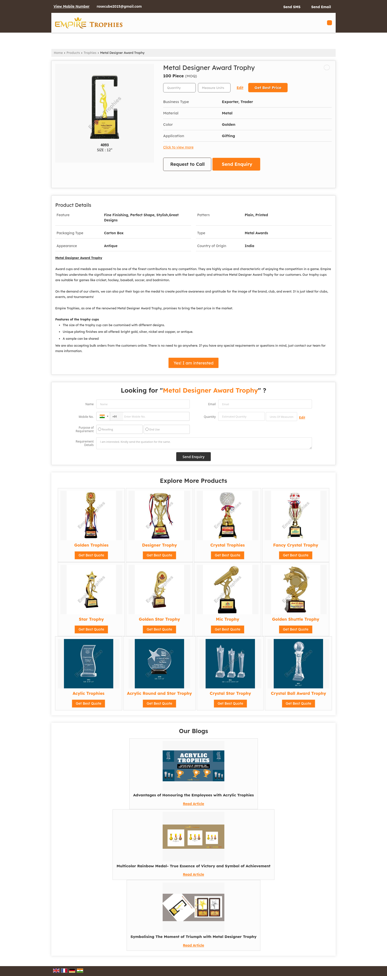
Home (58, 53)
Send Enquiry (237, 164)
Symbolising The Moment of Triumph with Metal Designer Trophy (194, 936)
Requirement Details (85, 443)
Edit (240, 87)
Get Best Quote (91, 555)
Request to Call (187, 164)
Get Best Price (267, 87)
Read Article (193, 804)
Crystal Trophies (227, 545)
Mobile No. (86, 417)
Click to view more (178, 147)
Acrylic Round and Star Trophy (159, 693)
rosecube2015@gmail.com (119, 6)
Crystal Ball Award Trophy (298, 693)
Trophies (90, 53)
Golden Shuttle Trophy (295, 619)
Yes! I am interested (193, 362)
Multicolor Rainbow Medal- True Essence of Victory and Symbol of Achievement (193, 866)
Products (73, 53)
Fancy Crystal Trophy (295, 545)
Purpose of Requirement (85, 429)
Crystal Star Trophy (230, 693)
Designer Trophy (159, 545)
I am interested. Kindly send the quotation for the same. (204, 443)
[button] (72, 6)
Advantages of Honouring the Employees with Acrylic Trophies (193, 795)
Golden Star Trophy (159, 619)
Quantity (210, 417)
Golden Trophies (91, 545)
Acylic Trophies (88, 693)
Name (89, 404)
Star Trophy (91, 619)
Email (212, 404)
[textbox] (214, 87)
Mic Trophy (227, 619)
